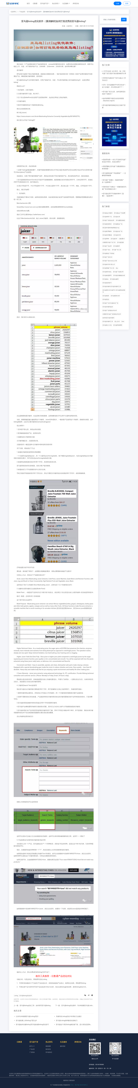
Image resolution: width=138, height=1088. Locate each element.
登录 (126, 3)
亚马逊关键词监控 (108, 307)
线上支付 (117, 321)
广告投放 (32, 1052)
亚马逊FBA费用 (117, 325)
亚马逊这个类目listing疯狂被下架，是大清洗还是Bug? (74, 1024)
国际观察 (48, 1046)
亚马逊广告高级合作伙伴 (110, 310)
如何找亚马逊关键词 (108, 318)
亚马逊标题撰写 (107, 275)
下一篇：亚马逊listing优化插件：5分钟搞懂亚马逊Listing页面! (76, 1005)
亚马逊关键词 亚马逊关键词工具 (112, 286)
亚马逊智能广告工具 (108, 268)
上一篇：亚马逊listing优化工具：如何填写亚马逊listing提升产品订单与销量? (39, 1005)
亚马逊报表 (106, 296)
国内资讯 (48, 1049)
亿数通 (35, 3)
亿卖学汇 (14, 12)
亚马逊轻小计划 (107, 325)
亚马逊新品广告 (117, 224)
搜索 (123, 19)
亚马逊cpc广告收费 (119, 213)
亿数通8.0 (122, 238)
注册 (117, 3)
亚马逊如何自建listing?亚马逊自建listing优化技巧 (32, 1024)
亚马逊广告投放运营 (108, 220)
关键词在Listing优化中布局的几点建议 (69, 1016)
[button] (45, 3)
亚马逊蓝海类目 (107, 224)
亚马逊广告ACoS (107, 257)
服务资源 (62, 1046)
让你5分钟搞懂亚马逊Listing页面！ (27, 1016)
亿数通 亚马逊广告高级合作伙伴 (112, 314)
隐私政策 (72, 1080)
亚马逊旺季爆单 (107, 231)
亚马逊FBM (106, 238)
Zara (123, 321)
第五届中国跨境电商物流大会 (111, 227)
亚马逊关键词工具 (108, 321)
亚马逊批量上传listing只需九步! (26, 1020)
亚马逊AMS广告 (107, 216)
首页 (28, 3)
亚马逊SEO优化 (107, 272)
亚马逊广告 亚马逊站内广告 (110, 303)
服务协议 (66, 1080)
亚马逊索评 (116, 246)
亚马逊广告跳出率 (118, 272)
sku (117, 268)
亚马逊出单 (116, 216)
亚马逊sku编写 (114, 279)
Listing (16, 995)
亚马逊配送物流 (120, 220)
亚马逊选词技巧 (107, 283)
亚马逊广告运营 (107, 246)
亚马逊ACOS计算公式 (109, 264)
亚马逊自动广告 (117, 231)
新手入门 (32, 1046)
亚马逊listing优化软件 (25, 995)
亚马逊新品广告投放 (108, 253)
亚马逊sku (105, 279)
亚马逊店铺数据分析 (119, 275)
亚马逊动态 (49, 1052)
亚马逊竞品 (106, 299)
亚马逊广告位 (106, 250)
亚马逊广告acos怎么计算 (110, 261)
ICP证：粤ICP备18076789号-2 (79, 1085)
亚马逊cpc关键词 (107, 213)
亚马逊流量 (120, 242)
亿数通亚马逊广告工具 (109, 242)
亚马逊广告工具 (116, 250)
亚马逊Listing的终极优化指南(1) (66, 1020)
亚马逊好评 (114, 238)
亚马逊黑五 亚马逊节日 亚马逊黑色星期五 (114, 291)
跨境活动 (76, 3)
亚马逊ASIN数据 (107, 235)
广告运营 (22, 12)
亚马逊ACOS (117, 235)
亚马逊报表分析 (115, 296)
